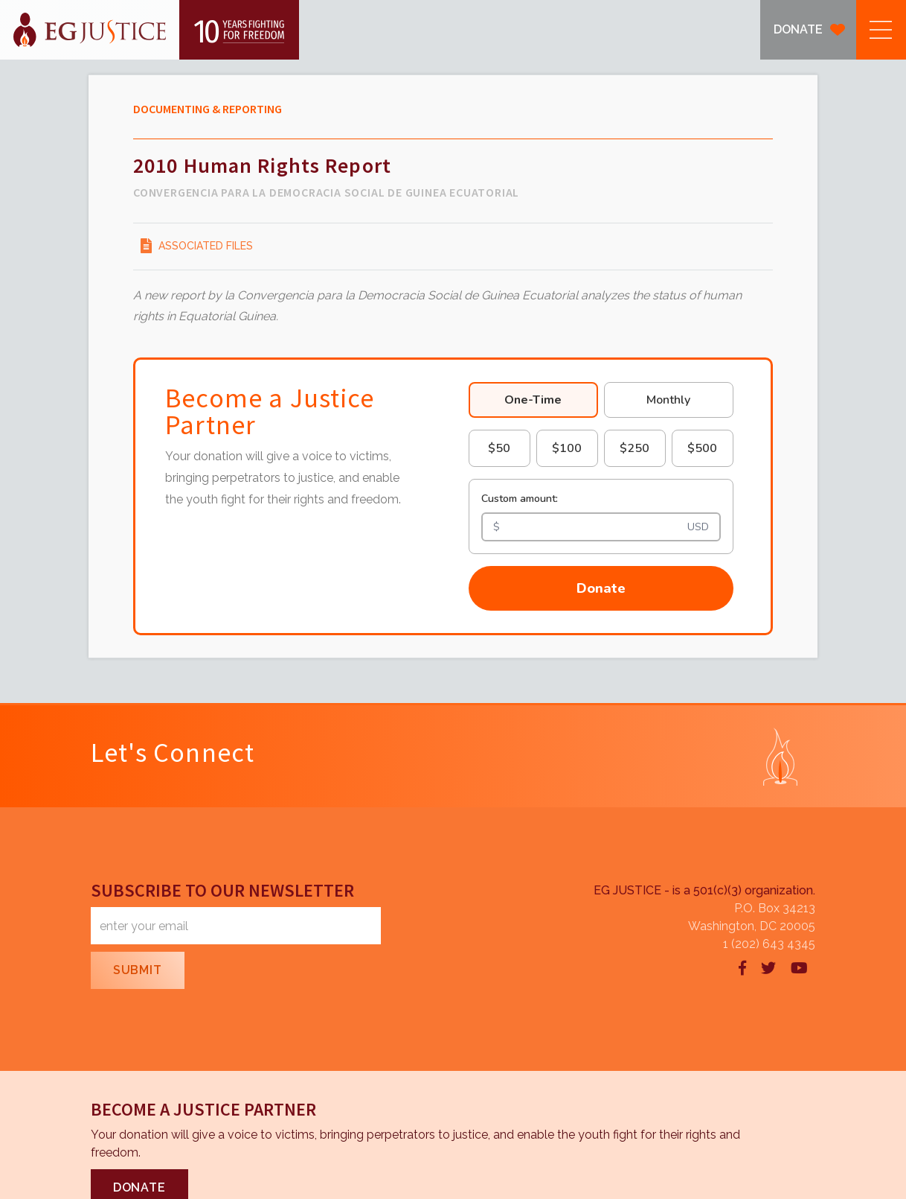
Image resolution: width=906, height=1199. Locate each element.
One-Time (533, 400)
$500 (702, 448)
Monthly (668, 400)
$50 (499, 448)
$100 (567, 448)
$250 (634, 448)
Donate (601, 588)
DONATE (798, 29)
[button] (881, 30)
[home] (149, 30)
